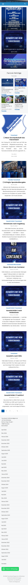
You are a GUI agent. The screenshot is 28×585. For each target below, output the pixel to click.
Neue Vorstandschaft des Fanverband (15, 139)
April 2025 (3, 467)
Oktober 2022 (4, 549)
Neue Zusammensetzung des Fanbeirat (7, 89)
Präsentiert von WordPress (14, 580)
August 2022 (4, 556)
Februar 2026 (4, 436)
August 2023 (4, 518)
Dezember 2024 (5, 477)
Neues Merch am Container (14, 267)
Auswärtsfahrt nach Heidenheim (14, 311)
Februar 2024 (4, 501)
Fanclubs (3, 94)
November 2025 (5, 443)
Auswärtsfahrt (10, 221)
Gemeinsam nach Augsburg (14, 224)
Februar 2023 (4, 535)
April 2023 (3, 529)
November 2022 (5, 546)
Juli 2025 (3, 457)
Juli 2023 (3, 522)
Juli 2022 (3, 559)
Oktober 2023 (4, 511)
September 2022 (5, 552)
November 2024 (5, 481)
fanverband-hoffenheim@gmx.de (9, 418)
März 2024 (4, 498)
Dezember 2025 (5, 440)
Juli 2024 (3, 491)
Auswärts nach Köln (14, 356)
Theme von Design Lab (14, 581)
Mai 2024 (3, 494)
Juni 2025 (3, 460)
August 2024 (4, 488)
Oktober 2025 (4, 447)
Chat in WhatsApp (12, 569)
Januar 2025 (4, 474)
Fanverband (14, 135)
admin (15, 154)
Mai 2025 (3, 464)
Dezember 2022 (5, 542)
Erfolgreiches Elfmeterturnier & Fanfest (6, 106)
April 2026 (3, 429)
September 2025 (5, 450)
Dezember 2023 (5, 505)
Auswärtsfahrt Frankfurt (14, 395)
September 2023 (5, 515)
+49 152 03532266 (6, 420)
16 (17, 411)
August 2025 (4, 453)
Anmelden (3, 563)
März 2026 (4, 433)
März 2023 (4, 532)
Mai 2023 (3, 525)
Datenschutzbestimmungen (14, 578)
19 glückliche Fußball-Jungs (19, 105)
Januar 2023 (4, 539)
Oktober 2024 (4, 484)
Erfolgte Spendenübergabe (15, 182)
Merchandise (17, 264)
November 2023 (5, 508)
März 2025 (4, 470)
